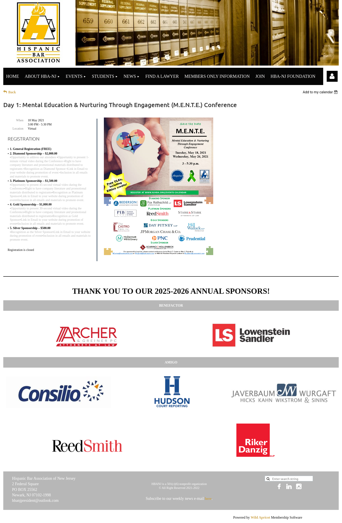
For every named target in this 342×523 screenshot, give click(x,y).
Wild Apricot (260, 517)
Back (12, 92)
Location (17, 128)
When (19, 120)
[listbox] (321, 92)
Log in (332, 76)
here (208, 498)
